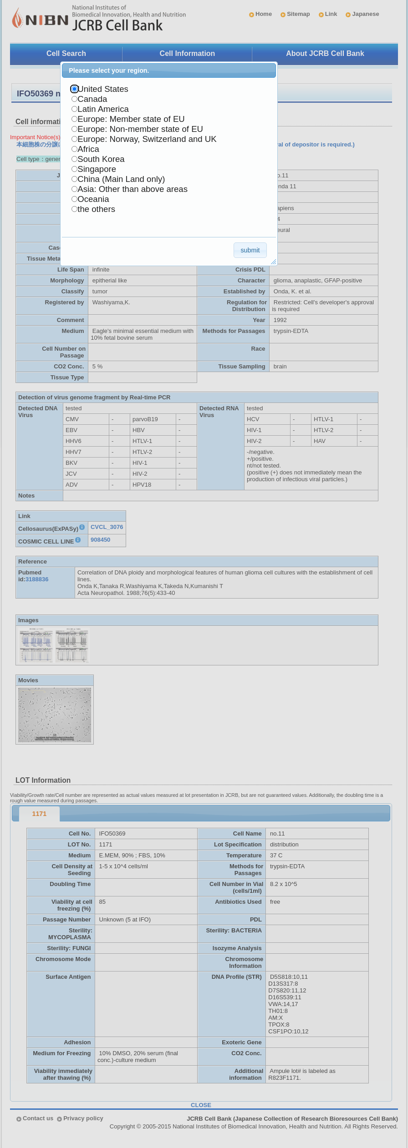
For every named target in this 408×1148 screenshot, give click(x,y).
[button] (250, 249)
